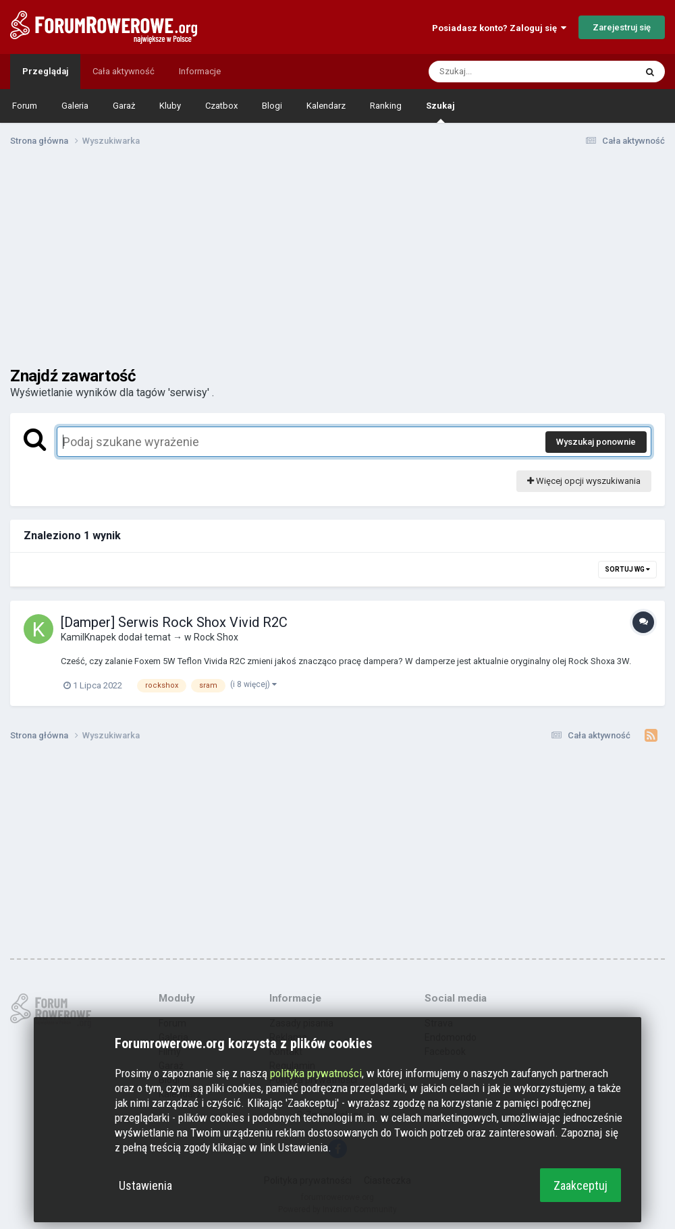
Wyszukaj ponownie (596, 442)
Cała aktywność (123, 71)
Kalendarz (326, 106)
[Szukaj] (500, 71)
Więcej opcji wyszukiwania (584, 481)
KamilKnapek (88, 637)
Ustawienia (145, 1185)
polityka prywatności (316, 1073)
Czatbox (221, 106)
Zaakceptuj (581, 1185)
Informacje (200, 71)
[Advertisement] (337, 261)
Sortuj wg (627, 569)
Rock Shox (216, 637)
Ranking (386, 106)
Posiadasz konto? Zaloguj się (499, 28)
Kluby (170, 106)
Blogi (272, 106)
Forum (24, 106)
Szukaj (440, 112)
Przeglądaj (45, 71)
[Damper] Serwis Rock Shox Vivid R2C (174, 622)
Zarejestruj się (622, 27)
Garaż (124, 106)
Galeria (74, 106)
